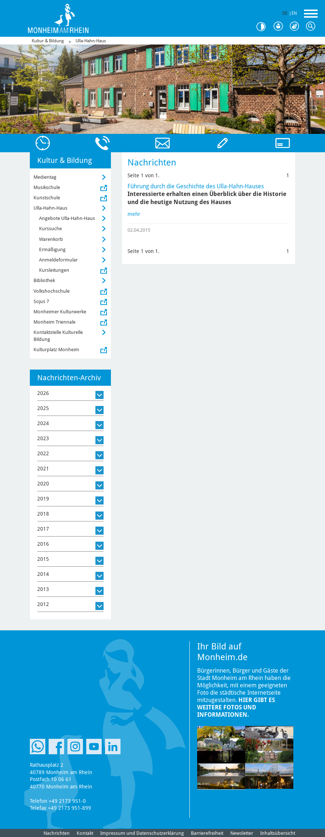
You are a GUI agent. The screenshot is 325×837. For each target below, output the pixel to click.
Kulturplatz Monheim (56, 349)
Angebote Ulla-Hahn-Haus (67, 218)
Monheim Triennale (55, 322)
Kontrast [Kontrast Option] (263, 26)
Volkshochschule (52, 291)
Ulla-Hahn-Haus (91, 40)
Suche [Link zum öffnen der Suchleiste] (312, 26)
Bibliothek (44, 280)
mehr (133, 214)
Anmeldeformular (58, 260)
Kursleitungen (54, 270)
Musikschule (47, 187)
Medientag (45, 177)
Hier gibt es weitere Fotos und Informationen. (236, 707)
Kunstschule (47, 197)
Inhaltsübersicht (277, 833)
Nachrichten (56, 833)
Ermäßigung (52, 249)
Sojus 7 (41, 301)
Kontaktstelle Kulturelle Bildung (58, 336)
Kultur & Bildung (48, 40)
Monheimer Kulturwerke (60, 311)
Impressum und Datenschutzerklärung (142, 833)
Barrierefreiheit (207, 833)
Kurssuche (50, 228)
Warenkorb (51, 239)
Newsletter (241, 833)
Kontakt (85, 833)
